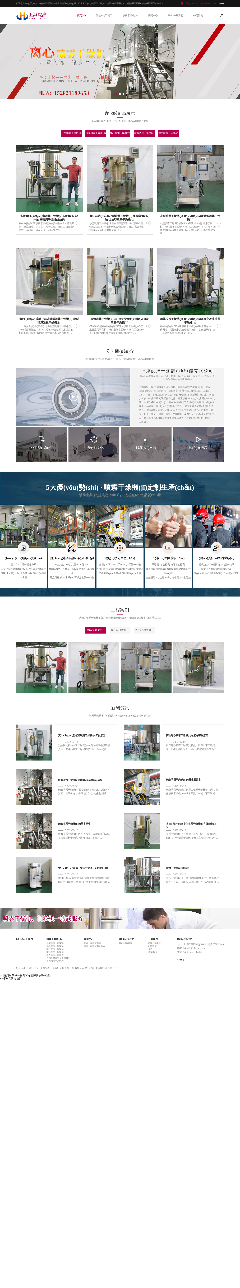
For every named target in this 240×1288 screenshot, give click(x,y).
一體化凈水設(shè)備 (11, 975)
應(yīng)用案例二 (120, 630)
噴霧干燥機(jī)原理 (92, 943)
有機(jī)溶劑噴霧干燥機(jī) (58, 958)
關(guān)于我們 (104, 15)
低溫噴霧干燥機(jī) (96, 133)
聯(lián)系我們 (175, 15)
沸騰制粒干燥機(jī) (55, 960)
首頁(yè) (81, 15)
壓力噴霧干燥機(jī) (168, 133)
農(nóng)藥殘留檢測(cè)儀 (36, 975)
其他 (150, 949)
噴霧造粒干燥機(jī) (144, 133)
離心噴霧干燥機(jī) (120, 133)
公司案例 (198, 15)
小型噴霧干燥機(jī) (71, 133)
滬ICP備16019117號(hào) (104, 968)
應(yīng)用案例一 (96, 630)
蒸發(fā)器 (152, 952)
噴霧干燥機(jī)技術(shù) (94, 946)
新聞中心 (153, 15)
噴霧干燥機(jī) (130, 15)
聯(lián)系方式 (125, 943)
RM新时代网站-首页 (10, 978)
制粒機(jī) (152, 946)
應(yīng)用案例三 (144, 630)
